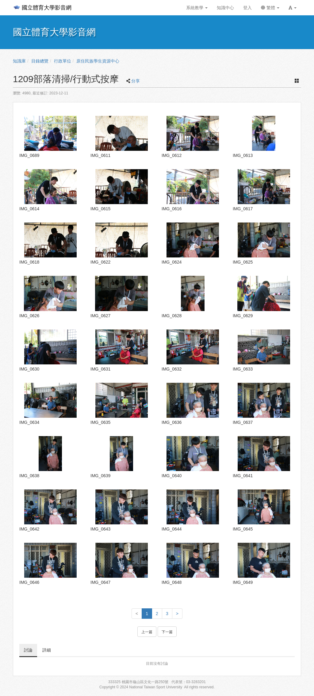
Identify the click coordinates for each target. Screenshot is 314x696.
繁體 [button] (270, 7)
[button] (292, 7)
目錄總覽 (39, 61)
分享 (135, 80)
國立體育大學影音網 (42, 8)
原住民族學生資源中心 (97, 61)
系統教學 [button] (197, 7)
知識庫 (19, 61)
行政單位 (62, 61)
